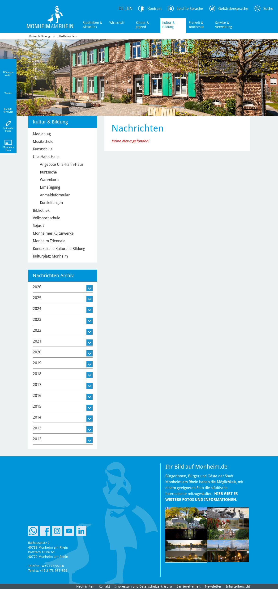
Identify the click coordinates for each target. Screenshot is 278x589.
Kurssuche (48, 172)
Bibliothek (41, 210)
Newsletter (213, 586)
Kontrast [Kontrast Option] (155, 8)
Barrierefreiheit (188, 586)
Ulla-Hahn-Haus (67, 36)
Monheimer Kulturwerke (53, 233)
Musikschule (43, 141)
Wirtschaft (116, 23)
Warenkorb (49, 180)
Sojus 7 (39, 225)
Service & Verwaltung (223, 25)
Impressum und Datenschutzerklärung (143, 586)
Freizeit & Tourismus (196, 25)
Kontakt (104, 586)
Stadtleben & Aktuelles (92, 25)
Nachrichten (85, 586)
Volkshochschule (46, 218)
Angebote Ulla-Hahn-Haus (61, 164)
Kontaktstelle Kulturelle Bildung (59, 248)
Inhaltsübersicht (238, 586)
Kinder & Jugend (142, 25)
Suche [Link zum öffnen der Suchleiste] (268, 8)
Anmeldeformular (55, 195)
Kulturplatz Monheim (50, 256)
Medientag (42, 134)
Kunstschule (43, 149)
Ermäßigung (50, 187)
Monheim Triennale (49, 241)
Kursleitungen (51, 202)
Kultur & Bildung (168, 25)
